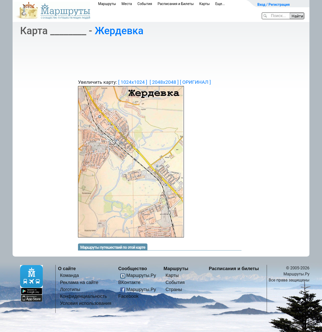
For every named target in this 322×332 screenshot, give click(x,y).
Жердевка (119, 31)
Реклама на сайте (79, 282)
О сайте (67, 268)
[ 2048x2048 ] (164, 82)
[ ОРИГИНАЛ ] (195, 82)
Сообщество (132, 268)
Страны (174, 289)
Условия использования (85, 303)
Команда (69, 275)
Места (127, 4)
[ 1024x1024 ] (132, 82)
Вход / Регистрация (273, 5)
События (144, 4)
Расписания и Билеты (175, 4)
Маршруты (107, 4)
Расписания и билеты (234, 268)
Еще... (220, 4)
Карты (204, 4)
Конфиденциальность (83, 296)
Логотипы (70, 289)
